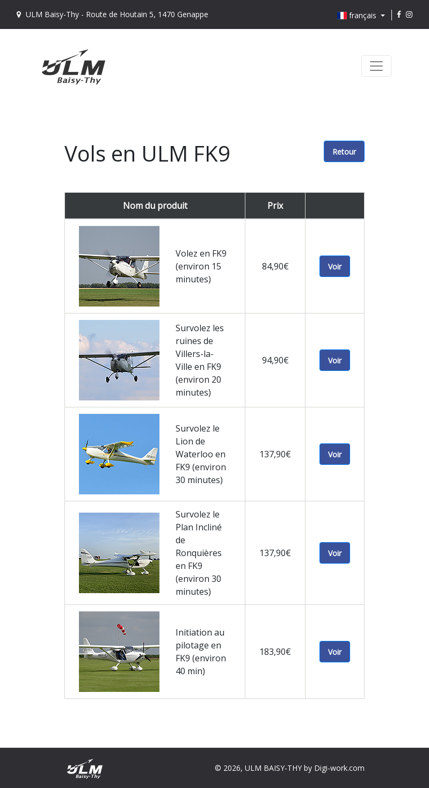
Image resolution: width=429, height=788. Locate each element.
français (358, 15)
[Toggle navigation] (376, 66)
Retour (344, 152)
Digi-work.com (339, 768)
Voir (334, 266)
